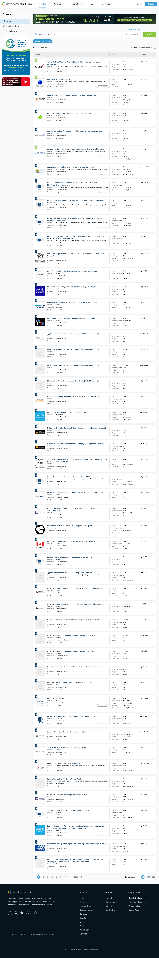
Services (83, 934)
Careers (109, 906)
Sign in (138, 4)
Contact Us (110, 902)
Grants (7, 21)
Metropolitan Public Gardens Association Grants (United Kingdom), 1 (73, 381)
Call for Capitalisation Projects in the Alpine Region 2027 (68, 477)
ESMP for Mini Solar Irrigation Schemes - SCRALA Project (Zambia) (72, 271)
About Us (109, 898)
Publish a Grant (11, 26)
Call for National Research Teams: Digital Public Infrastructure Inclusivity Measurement (74, 63)
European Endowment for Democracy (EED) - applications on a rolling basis (75, 149)
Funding (42, 4)
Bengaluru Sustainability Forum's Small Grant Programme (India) (71, 682)
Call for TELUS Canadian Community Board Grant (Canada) (69, 113)
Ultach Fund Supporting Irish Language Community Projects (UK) (71, 287)
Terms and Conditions (138, 902)
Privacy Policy (134, 906)
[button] (43, 41)
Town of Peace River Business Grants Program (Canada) (68, 732)
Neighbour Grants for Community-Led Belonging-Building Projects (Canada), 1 (76, 444)
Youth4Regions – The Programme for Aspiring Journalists (68, 810)
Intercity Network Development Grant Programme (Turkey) (69, 557)
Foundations (10, 31)
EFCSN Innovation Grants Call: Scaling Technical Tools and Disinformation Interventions (75, 201)
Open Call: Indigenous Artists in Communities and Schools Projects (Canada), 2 (77, 604)
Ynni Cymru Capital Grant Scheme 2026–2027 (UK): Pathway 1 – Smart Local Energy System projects (75, 255)
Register (151, 4)
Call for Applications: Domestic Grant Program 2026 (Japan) (69, 526)
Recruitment (77, 4)
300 (153, 877)
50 (143, 877)
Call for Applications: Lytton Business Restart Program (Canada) (71, 541)
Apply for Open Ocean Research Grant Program (65, 763)
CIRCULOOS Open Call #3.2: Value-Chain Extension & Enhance (70, 167)
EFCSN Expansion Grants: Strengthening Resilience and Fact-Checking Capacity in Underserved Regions (77, 219)
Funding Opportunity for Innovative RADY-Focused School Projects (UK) (74, 397)
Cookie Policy (134, 910)
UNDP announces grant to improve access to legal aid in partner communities (76, 844)
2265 (76, 877)
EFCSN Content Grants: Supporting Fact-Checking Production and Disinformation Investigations (72, 184)
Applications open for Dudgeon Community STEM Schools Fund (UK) (73, 334)
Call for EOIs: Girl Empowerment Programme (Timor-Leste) (69, 412)
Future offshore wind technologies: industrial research (67, 795)
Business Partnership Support (58, 79)
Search (149, 34)
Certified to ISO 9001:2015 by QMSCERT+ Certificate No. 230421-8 (32, 934)
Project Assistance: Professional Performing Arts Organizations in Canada (75, 492)
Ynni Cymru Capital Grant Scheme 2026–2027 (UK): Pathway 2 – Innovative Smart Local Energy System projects (77, 460)
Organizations (86, 910)
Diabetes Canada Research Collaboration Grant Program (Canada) (72, 302)
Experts (83, 902)
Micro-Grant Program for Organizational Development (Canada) (71, 318)
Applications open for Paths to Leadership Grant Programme (70, 573)
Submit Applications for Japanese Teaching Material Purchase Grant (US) (74, 131)
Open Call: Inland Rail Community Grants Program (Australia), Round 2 (73, 651)
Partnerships (59, 4)
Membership (107, 4)
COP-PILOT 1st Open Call (56, 698)
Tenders (83, 914)
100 (148, 877)
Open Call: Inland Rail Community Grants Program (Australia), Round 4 (73, 620)
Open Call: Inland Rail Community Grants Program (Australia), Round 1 (73, 667)
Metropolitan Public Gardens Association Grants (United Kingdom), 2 (73, 365)
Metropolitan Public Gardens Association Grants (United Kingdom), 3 (73, 349)
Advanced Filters (42, 41)
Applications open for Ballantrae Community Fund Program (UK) (71, 95)
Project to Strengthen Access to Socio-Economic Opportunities (71, 716)
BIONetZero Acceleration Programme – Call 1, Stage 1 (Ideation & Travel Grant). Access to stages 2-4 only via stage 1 (77, 237)
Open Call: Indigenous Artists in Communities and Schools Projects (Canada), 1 (77, 588)
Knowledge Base (135, 898)
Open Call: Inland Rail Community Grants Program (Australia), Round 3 (73, 635)
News (92, 4)
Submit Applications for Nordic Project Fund (64, 779)
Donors (83, 922)
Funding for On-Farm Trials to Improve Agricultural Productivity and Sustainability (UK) (72, 509)
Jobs (30, 4)
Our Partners (111, 910)
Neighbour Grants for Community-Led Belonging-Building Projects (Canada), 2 (76, 428)
